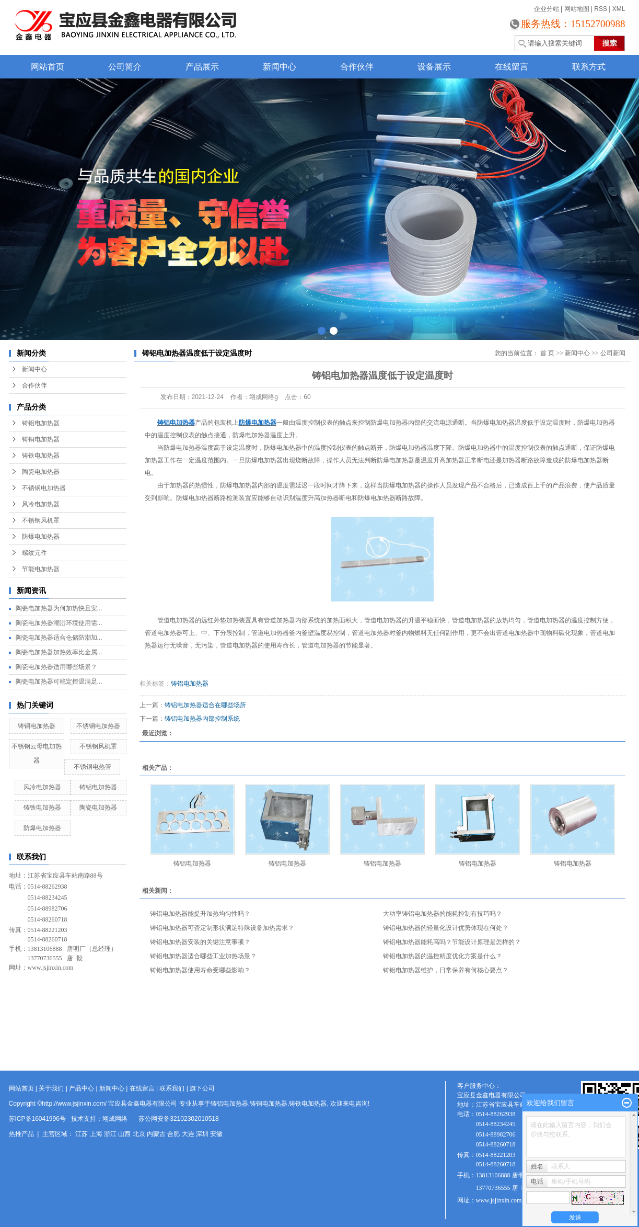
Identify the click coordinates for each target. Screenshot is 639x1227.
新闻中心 (279, 66)
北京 (139, 1134)
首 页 (547, 353)
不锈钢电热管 (92, 766)
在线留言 (511, 66)
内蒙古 (156, 1134)
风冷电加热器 (41, 504)
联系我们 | (174, 1088)
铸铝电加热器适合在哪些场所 (205, 705)
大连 (188, 1134)
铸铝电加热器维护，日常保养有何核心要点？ (445, 970)
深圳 (202, 1134)
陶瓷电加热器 (41, 471)
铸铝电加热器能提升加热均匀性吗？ (200, 913)
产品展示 (202, 66)
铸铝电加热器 (41, 423)
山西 (124, 1134)
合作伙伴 (357, 66)
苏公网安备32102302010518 (178, 1118)
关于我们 (51, 1088)
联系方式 (589, 66)
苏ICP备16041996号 (37, 1118)
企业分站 (546, 9)
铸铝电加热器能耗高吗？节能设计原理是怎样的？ (452, 942)
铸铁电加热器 (41, 455)
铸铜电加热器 (41, 439)
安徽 (216, 1134)
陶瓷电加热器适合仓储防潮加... (59, 637)
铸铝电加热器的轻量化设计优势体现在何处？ (445, 927)
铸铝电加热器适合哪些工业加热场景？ (203, 956)
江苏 (81, 1134)
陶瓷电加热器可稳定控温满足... (59, 681)
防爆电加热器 (41, 536)
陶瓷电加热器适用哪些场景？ (56, 667)
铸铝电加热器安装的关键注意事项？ (200, 942)
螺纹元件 (34, 552)
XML (618, 9)
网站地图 (576, 9)
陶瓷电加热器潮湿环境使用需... (59, 623)
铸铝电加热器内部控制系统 (202, 718)
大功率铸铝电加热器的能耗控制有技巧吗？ (442, 913)
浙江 (110, 1134)
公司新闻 (612, 353)
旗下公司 (202, 1088)
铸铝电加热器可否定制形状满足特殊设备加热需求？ (222, 927)
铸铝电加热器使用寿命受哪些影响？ (200, 970)
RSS (600, 9)
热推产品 (21, 1134)
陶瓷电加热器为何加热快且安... (59, 608)
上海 (96, 1134)
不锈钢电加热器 (44, 488)
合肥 (173, 1134)
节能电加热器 (41, 569)
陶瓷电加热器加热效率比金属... (59, 652)
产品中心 (81, 1088)
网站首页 (47, 66)
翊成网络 (114, 1118)
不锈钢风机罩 (41, 520)
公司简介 (125, 66)
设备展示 (434, 66)
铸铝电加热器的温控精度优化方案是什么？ (442, 956)
